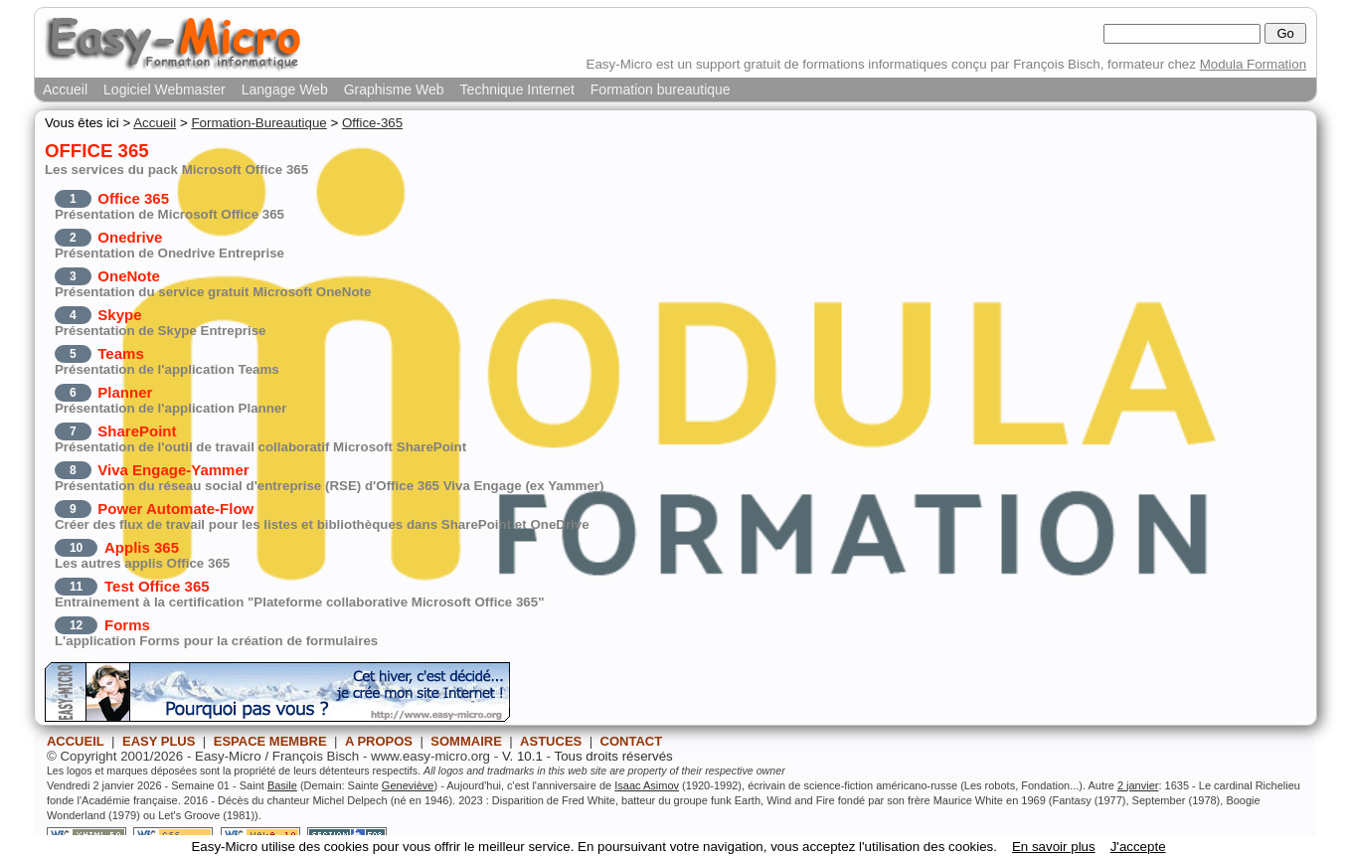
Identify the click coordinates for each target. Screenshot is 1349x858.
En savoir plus (1054, 846)
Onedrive (129, 237)
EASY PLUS (158, 741)
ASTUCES (551, 741)
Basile (282, 785)
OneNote (128, 275)
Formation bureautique (660, 89)
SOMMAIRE (466, 741)
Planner (124, 392)
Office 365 (133, 198)
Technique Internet (517, 89)
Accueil (65, 89)
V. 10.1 (522, 756)
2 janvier (1138, 785)
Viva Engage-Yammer (173, 469)
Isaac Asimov (646, 785)
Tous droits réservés (614, 756)
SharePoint (136, 431)
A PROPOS (379, 741)
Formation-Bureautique (258, 122)
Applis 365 (141, 547)
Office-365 (372, 122)
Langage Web (285, 89)
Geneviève (408, 785)
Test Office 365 (157, 586)
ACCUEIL (75, 741)
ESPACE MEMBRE (270, 741)
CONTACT (631, 741)
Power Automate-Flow (175, 508)
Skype (119, 314)
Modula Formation (1253, 64)
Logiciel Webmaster (164, 89)
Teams (120, 353)
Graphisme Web (394, 89)
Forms (127, 624)
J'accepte (1138, 846)
